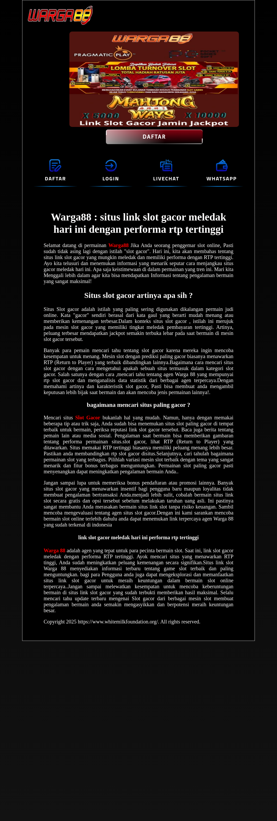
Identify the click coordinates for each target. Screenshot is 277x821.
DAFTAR (154, 137)
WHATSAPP (221, 178)
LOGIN (111, 178)
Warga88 (119, 245)
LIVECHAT (166, 178)
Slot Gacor (87, 417)
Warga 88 (55, 550)
